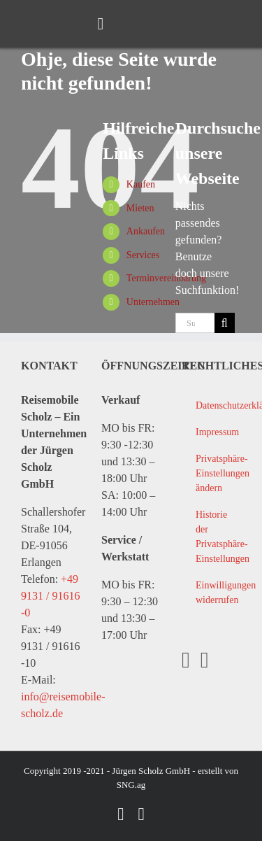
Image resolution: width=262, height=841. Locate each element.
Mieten (140, 208)
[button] (211, 474)
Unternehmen (153, 302)
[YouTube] (205, 660)
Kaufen (140, 184)
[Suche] (224, 323)
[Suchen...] (194, 323)
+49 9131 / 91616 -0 (50, 596)
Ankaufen (145, 231)
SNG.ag (131, 784)
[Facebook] (186, 660)
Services (142, 255)
